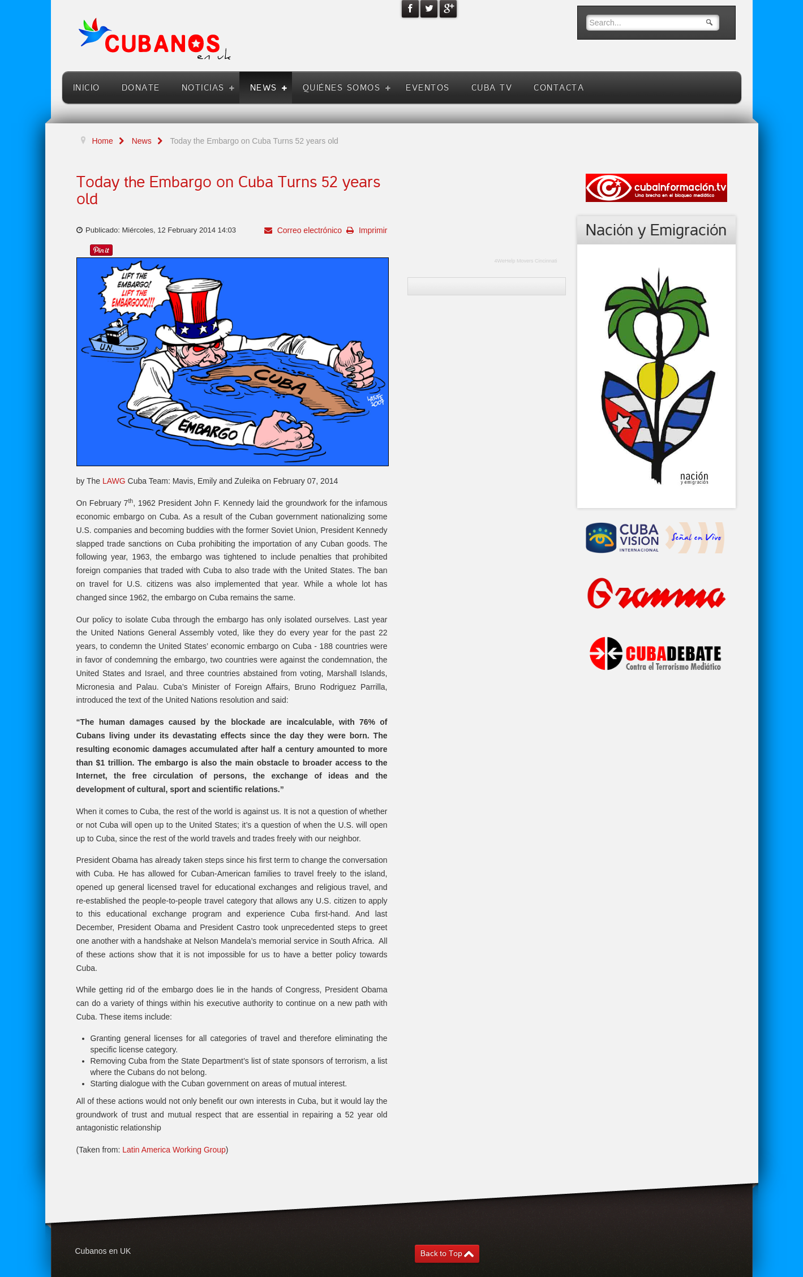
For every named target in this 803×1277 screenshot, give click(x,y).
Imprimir (372, 230)
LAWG (113, 480)
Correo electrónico (308, 230)
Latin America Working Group (174, 1149)
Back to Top (441, 1253)
